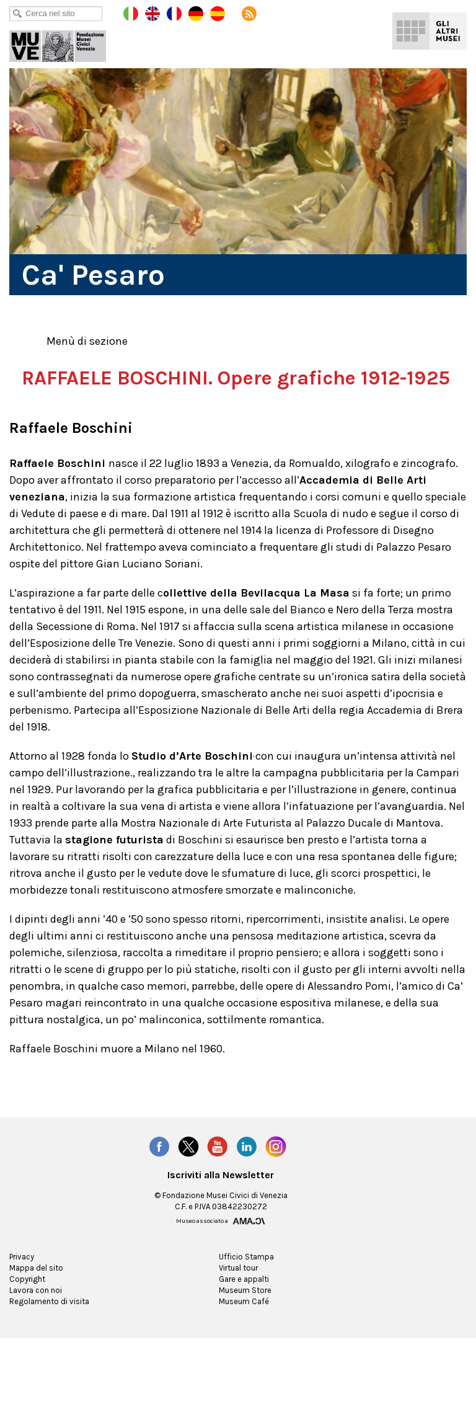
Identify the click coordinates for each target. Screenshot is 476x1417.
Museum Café (244, 1323)
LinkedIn (247, 1168)
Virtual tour (238, 1290)
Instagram (276, 1168)
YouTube (217, 1168)
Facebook (158, 1168)
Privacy (22, 1279)
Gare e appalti (244, 1301)
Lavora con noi (35, 1312)
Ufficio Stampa (245, 1279)
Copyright (26, 1301)
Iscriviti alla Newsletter (221, 1197)
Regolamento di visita (47, 1323)
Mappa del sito (35, 1290)
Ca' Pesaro (66, 43)
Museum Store (245, 1312)
